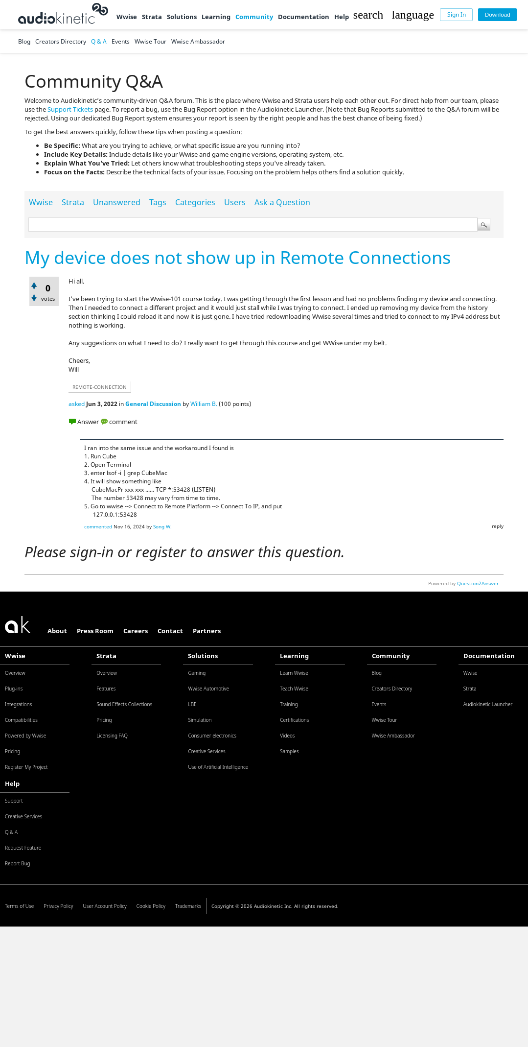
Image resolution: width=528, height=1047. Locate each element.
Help (341, 16)
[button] (368, 14)
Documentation (303, 16)
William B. (203, 404)
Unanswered (116, 202)
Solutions (182, 16)
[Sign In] (456, 15)
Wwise (126, 16)
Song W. (162, 526)
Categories (195, 202)
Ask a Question (282, 202)
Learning (216, 16)
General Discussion (153, 404)
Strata (152, 16)
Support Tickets (70, 109)
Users (235, 202)
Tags (157, 202)
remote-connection (99, 386)
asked (77, 404)
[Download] (497, 15)
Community (254, 16)
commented (98, 526)
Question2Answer (478, 583)
